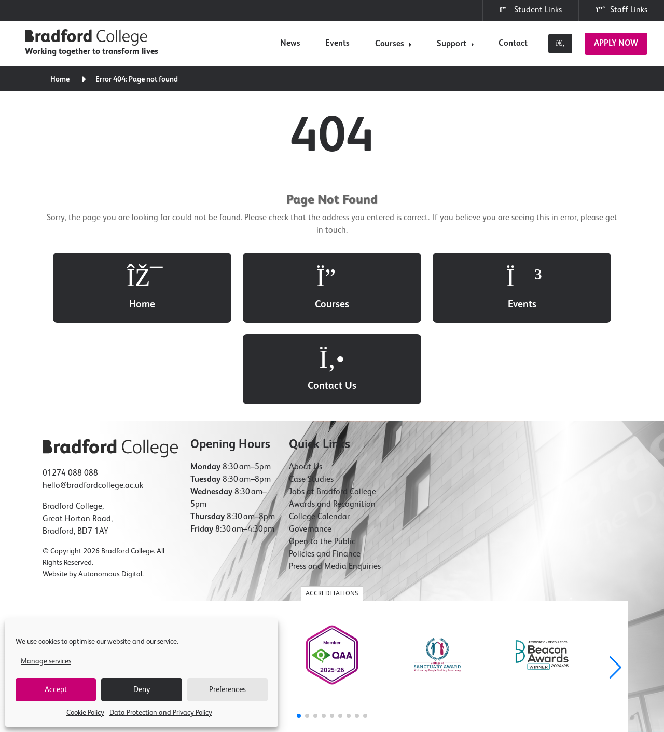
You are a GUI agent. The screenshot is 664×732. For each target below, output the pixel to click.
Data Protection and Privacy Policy (160, 712)
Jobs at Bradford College (332, 411)
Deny (141, 690)
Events (337, 43)
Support (451, 44)
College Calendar (319, 436)
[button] (615, 587)
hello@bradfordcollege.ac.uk (93, 405)
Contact (513, 43)
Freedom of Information (307, 667)
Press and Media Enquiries (335, 486)
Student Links (531, 10)
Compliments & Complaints (537, 667)
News (290, 43)
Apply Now (616, 43)
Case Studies (311, 399)
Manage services (46, 661)
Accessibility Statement (380, 667)
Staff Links (621, 10)
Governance (310, 448)
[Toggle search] (560, 43)
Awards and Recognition (332, 423)
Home (60, 79)
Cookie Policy (85, 712)
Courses (389, 44)
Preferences (227, 690)
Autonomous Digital (110, 493)
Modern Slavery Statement (455, 667)
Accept (56, 690)
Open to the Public (322, 461)
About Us (305, 386)
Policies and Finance (325, 473)
